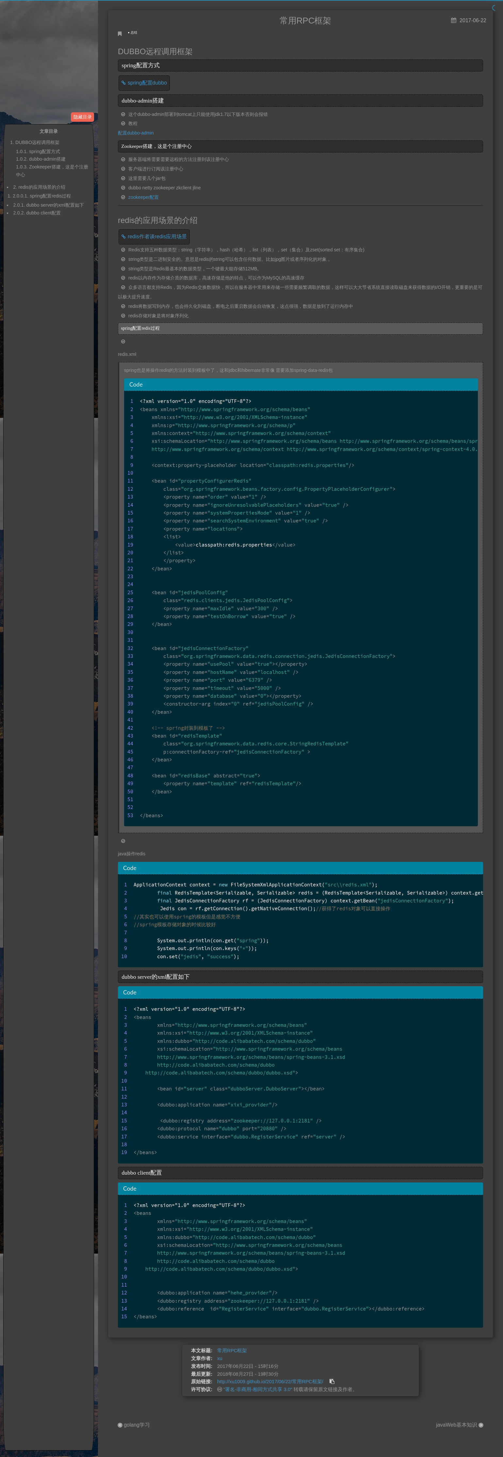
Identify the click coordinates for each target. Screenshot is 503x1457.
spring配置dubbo (147, 83)
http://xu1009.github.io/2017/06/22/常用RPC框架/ (270, 1381)
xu (219, 1358)
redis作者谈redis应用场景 (157, 236)
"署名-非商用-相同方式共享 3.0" (257, 1389)
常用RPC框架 (232, 1350)
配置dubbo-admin (136, 132)
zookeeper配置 (143, 197)
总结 (134, 32)
